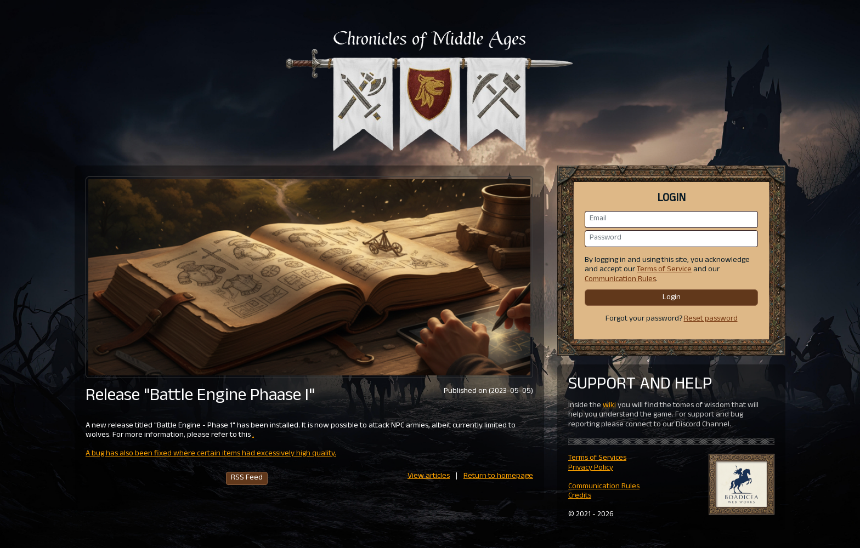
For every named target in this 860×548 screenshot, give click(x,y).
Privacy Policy (590, 468)
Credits (579, 496)
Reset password (711, 319)
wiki (609, 406)
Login (672, 298)
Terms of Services (597, 458)
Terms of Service (664, 270)
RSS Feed (247, 478)
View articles (429, 476)
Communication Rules (620, 280)
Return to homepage (498, 476)
